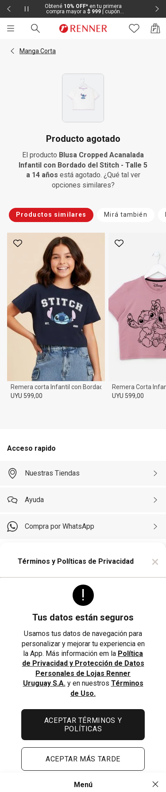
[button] (12, 51)
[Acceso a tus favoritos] (134, 28)
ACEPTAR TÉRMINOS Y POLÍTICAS (83, 724)
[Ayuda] (83, 500)
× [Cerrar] (155, 561)
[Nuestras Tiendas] (83, 473)
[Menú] (10, 28)
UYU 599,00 (26, 395)
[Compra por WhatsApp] (83, 526)
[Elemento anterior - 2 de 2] (9, 9)
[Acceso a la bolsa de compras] (155, 28)
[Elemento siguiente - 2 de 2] (157, 9)
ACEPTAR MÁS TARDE (83, 759)
